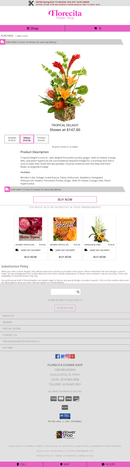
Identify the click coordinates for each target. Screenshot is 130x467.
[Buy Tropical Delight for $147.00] (65, 199)
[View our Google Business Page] (62, 357)
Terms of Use (86, 456)
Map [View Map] (65, 464)
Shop (32, 28)
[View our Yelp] (72, 357)
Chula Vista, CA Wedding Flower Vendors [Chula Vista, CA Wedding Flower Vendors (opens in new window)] (98, 446)
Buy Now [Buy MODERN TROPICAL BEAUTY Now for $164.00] (30, 257)
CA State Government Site (79, 451)
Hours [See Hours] (108, 464)
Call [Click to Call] (21, 464)
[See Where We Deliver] (65, 307)
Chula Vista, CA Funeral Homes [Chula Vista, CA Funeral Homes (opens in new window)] (26, 446)
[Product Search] (66, 292)
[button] (65, 416)
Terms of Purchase (65, 456)
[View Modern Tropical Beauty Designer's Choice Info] (30, 229)
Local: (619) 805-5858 (65, 379)
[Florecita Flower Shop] (65, 21)
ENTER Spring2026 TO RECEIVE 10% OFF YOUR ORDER (68, 2)
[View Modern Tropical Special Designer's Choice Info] (65, 229)
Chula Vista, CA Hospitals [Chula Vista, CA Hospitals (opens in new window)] (59, 446)
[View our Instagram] (67, 357)
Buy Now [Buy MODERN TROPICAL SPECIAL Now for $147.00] (65, 257)
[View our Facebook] (57, 357)
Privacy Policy (45, 456)
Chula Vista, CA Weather (49, 451)
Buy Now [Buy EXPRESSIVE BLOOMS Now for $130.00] (99, 257)
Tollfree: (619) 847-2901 (65, 384)
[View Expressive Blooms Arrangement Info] (99, 229)
